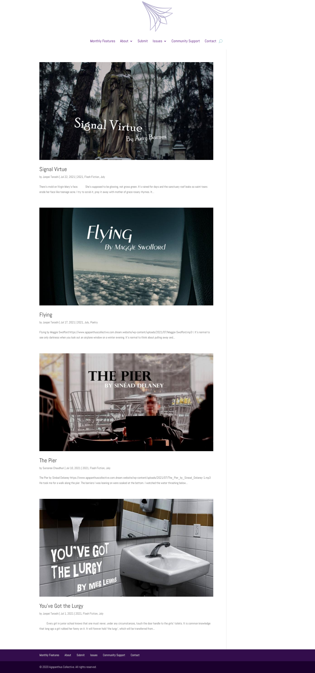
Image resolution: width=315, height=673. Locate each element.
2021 (80, 177)
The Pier (48, 460)
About (124, 41)
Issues (157, 41)
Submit (143, 41)
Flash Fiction (91, 177)
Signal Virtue (53, 169)
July (102, 177)
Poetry (94, 322)
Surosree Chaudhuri (53, 468)
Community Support (186, 41)
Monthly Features (102, 41)
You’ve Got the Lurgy (61, 606)
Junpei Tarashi (51, 177)
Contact (210, 41)
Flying (45, 314)
